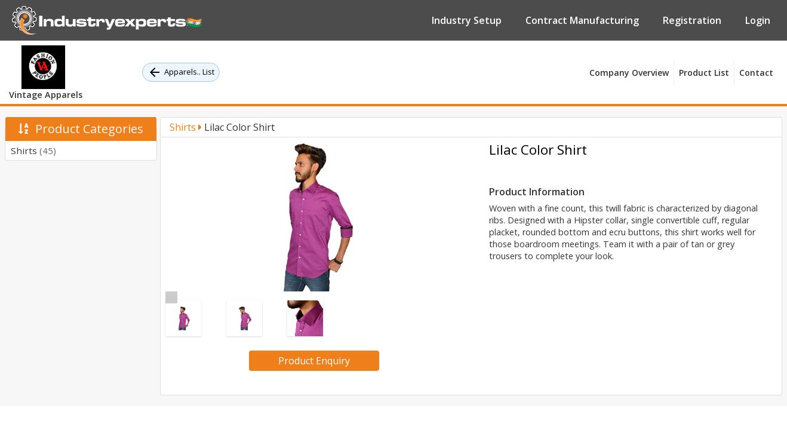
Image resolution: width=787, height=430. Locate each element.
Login (757, 20)
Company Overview (629, 72)
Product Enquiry (314, 360)
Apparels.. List (180, 72)
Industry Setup (467, 20)
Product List (704, 72)
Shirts (33, 150)
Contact (756, 72)
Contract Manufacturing (582, 20)
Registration (692, 20)
